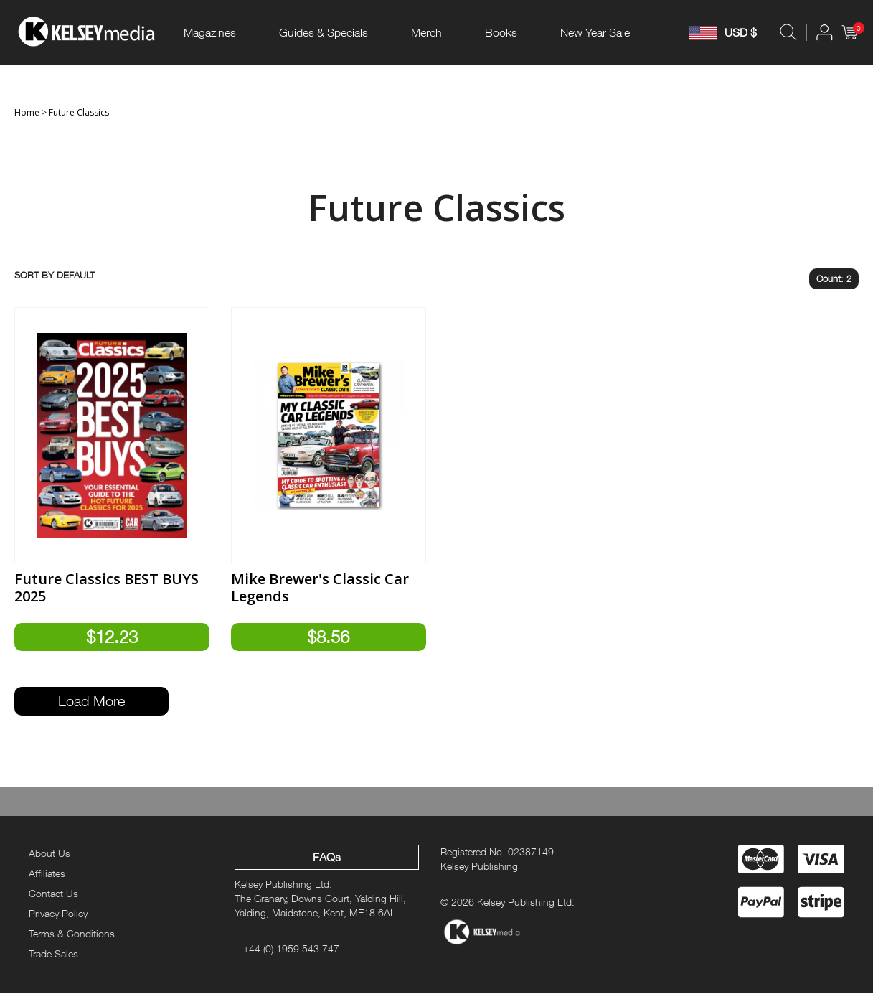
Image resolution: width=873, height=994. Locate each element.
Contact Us (53, 893)
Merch (426, 32)
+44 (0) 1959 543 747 (291, 948)
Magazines (210, 32)
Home (26, 112)
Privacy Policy (58, 913)
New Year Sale (595, 32)
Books (501, 32)
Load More (91, 701)
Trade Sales (53, 953)
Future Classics (79, 112)
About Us (49, 854)
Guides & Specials (323, 32)
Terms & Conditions (72, 933)
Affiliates (47, 873)
